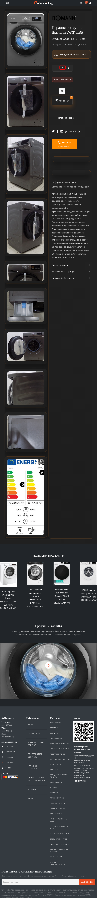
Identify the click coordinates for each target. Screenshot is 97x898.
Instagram (8, 752)
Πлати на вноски (66, 118)
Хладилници (56, 723)
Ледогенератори (57, 803)
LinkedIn (7, 757)
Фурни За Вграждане (59, 743)
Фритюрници (56, 814)
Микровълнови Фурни (60, 759)
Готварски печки (58, 754)
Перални (54, 728)
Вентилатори (56, 857)
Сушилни (54, 733)
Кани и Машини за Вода (58, 820)
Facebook (8, 746)
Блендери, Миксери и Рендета (59, 776)
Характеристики (71, 265)
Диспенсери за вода (59, 844)
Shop (30, 724)
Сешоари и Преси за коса (59, 827)
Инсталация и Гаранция (71, 271)
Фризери (54, 770)
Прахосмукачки (57, 798)
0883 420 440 (7, 725)
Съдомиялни (56, 738)
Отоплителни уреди (59, 839)
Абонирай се (87, 882)
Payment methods (33, 767)
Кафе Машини (56, 782)
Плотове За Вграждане (60, 749)
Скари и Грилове (57, 808)
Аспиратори (55, 764)
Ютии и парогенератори (57, 863)
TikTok (6, 768)
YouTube (7, 762)
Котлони (54, 793)
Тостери (53, 787)
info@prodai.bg (8, 737)
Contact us (34, 733)
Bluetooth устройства (60, 834)
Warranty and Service (36, 743)
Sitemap (32, 789)
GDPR (30, 798)
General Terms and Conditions (36, 779)
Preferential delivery (35, 755)
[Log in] (90, 3)
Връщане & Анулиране (71, 278)
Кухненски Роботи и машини (59, 850)
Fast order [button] (64, 142)
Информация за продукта (71, 182)
